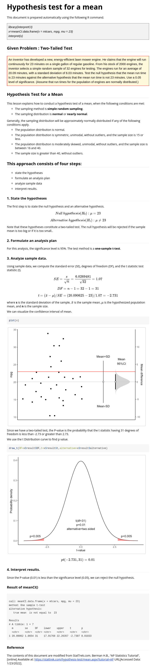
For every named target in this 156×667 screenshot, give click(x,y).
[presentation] (78, 213)
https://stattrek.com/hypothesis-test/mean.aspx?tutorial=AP (74, 660)
